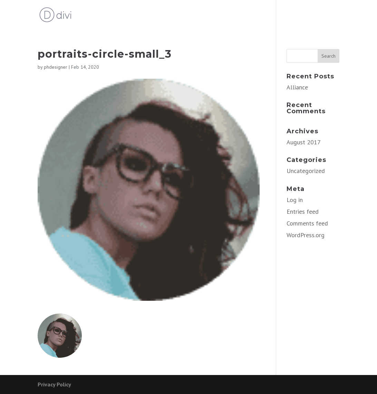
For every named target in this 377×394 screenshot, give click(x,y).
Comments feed (307, 223)
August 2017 (304, 142)
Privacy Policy (54, 384)
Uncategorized (306, 171)
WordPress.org (306, 235)
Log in (295, 200)
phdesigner (55, 67)
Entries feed (303, 211)
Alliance (297, 87)
